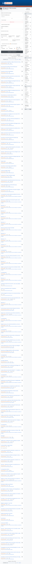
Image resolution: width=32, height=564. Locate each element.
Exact (18, 49)
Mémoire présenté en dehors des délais (7, 227)
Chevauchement (19, 48)
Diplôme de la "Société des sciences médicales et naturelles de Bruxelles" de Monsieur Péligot (11, 440)
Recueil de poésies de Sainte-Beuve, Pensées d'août (9, 390)
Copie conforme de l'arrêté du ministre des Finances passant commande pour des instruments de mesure (11, 404)
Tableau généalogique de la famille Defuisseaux (9, 184)
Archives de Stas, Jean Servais (9, 149)
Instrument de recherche (18, 36)
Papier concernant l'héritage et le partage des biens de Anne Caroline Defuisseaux (11, 90)
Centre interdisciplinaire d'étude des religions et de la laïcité (28, 69)
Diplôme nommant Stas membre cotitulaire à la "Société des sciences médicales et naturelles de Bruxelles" (11, 493)
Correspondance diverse (5, 469)
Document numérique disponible (12, 36)
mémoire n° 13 (3, 244)
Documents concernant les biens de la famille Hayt (9, 137)
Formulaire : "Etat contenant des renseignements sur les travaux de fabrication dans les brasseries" (11, 498)
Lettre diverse (3, 518)
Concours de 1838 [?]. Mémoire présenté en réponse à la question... (11, 409)
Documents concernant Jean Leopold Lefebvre (8, 165)
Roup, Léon (28, 59)
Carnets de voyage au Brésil (5, 170)
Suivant (20, 59)
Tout (25, 13)
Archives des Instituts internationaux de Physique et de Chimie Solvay (28, 51)
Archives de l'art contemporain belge (28, 29)
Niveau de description (4, 35)
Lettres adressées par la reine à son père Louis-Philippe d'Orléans (11, 345)
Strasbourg (28, 102)
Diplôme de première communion (6, 513)
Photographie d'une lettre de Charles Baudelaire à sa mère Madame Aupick (11, 547)
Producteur (27, 56)
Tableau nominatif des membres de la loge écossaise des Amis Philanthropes (11, 415)
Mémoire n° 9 (3, 233)
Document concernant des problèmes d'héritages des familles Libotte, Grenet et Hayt (11, 123)
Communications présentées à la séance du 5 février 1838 (10, 430)
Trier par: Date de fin (14, 56)
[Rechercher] (12, 16)
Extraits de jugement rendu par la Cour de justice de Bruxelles (11, 293)
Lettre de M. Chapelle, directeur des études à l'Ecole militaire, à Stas (11, 542)
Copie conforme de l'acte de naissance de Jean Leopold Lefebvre (11, 104)
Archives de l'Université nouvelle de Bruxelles (28, 46)
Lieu (25, 84)
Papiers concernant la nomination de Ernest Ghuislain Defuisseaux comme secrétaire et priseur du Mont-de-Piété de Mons (11, 132)
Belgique (28, 87)
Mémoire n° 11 (3, 216)
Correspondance (4, 109)
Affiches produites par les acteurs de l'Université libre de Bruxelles (28, 17)
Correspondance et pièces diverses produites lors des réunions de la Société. (11, 194)
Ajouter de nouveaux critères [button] (5, 24)
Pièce (28, 109)
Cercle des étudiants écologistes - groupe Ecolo (28, 78)
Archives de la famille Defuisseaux (9, 68)
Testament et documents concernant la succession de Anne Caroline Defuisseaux (11, 76)
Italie (28, 98)
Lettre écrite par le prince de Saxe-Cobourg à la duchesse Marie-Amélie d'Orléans (11, 308)
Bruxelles (28, 101)
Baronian (28, 82)
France (28, 90)
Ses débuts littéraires (4, 360)
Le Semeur (28, 72)
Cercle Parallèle (28, 80)
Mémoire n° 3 (3, 261)
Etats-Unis (28, 100)
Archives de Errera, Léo (28, 32)
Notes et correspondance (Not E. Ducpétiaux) (8, 288)
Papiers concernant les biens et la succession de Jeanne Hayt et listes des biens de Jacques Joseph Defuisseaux (11, 99)
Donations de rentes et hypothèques (7, 71)
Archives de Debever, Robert (8, 549)
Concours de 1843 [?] (4, 522)
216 (17, 59)
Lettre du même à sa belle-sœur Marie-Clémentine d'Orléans (11, 400)
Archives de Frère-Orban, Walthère (9, 310)
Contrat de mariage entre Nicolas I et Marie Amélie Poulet (10, 85)
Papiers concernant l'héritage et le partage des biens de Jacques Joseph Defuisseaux (11, 80)
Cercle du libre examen (28, 74)
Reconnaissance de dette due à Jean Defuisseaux (9, 66)
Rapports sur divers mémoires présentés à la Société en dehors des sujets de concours (11, 478)
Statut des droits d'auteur (4, 39)
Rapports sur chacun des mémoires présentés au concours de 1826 (11, 255)
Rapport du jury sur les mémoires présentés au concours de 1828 (11, 324)
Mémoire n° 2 (3, 222)
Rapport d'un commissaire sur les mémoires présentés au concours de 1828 (11, 312)
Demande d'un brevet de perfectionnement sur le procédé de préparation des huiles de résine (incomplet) (11, 508)
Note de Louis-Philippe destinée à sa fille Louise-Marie (10, 350)
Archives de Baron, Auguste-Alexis (6, 445)
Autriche (28, 89)
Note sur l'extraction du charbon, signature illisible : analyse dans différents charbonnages (11, 533)
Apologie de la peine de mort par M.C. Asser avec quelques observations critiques (11, 283)
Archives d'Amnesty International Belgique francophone (28, 39)
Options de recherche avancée (6, 12)
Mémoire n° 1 (3, 302)
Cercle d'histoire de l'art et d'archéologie (28, 65)
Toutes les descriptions (14, 43)
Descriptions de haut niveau (6, 43)
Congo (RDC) (28, 92)
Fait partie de (27, 12)
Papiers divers (3, 161)
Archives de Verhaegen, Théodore (9, 417)
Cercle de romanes (28, 62)
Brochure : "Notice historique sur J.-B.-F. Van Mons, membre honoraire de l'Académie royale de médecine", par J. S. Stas (11, 528)
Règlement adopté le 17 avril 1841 (6, 503)
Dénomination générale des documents (16, 40)
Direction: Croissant (20, 56)
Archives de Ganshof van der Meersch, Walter (28, 22)
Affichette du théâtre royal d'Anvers (7, 484)
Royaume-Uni (28, 97)
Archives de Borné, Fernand (8, 177)
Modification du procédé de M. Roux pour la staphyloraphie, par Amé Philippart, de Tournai (11, 380)
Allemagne (3, 435)
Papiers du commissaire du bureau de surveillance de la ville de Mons (11, 128)
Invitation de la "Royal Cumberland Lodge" (8, 175)
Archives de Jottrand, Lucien (8, 285)
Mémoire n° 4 (3, 205)
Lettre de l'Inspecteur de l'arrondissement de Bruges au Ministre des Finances (11, 365)
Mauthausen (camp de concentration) (28, 94)
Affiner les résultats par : (28, 9)
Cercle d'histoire (28, 60)
